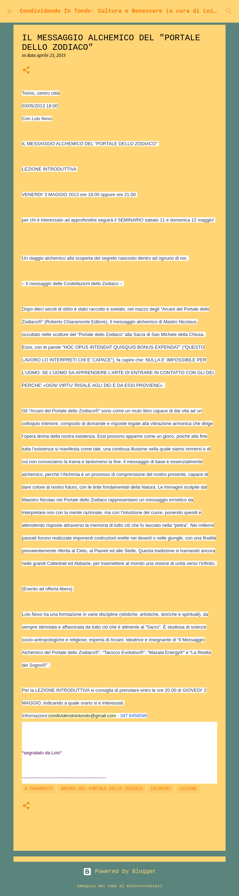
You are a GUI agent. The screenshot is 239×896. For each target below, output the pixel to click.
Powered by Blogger (119, 871)
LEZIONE (188, 788)
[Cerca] (229, 11)
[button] (26, 70)
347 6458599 (133, 715)
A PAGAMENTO (39, 788)
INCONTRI (161, 788)
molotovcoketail (144, 886)
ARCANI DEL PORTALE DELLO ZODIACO (101, 788)
